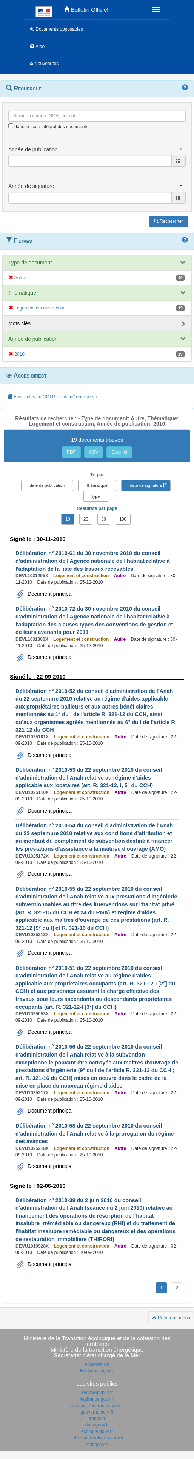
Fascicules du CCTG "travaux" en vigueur (52, 396)
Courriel (119, 452)
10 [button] (67, 519)
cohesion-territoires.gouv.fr (96, 1437)
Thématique (22, 293)
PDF (71, 452)
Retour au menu (171, 1318)
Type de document (30, 262)
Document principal (49, 594)
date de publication (47, 485)
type (96, 496)
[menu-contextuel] (10, 125)
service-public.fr (97, 1392)
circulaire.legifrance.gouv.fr (97, 1405)
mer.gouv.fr (97, 1444)
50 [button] (104, 519)
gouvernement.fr (96, 1412)
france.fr (97, 1418)
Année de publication (33, 339)
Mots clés (19, 323)
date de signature (146, 485)
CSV (94, 452)
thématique (97, 485)
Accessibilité (97, 1364)
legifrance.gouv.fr (97, 1399)
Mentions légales (97, 1371)
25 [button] (85, 519)
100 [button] (122, 519)
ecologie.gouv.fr (97, 1431)
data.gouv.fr (97, 1425)
